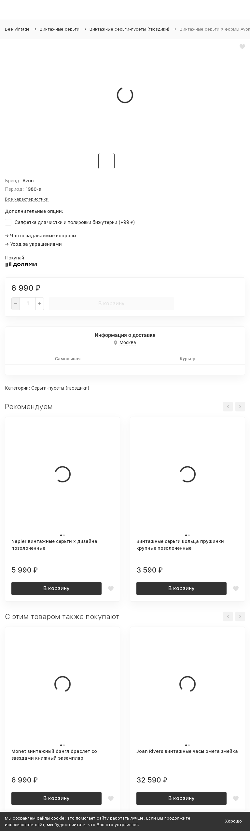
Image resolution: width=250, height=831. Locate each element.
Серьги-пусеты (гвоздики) (60, 388)
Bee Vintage (17, 29)
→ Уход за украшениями (33, 244)
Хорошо (233, 821)
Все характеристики (27, 199)
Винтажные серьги (59, 29)
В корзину (111, 303)
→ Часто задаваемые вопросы (40, 235)
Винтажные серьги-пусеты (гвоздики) (130, 29)
